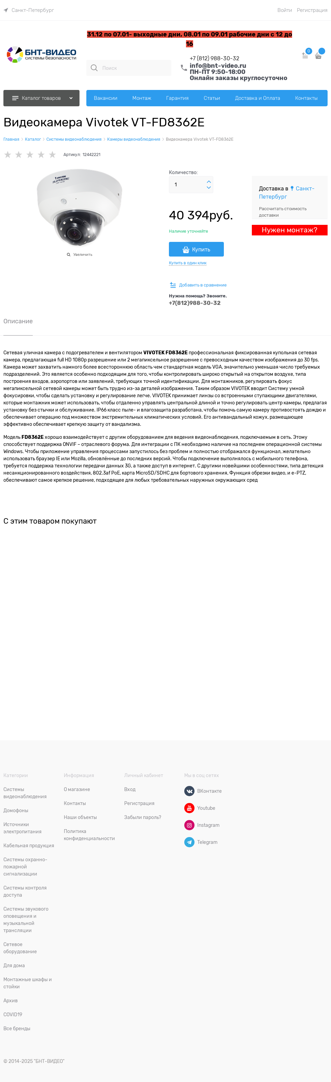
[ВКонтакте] (189, 791)
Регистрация (312, 10)
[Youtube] (189, 808)
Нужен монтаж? (289, 230)
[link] (28, 10)
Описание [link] (18, 321)
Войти (284, 10)
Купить (201, 250)
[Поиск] (94, 68)
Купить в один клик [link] (187, 263)
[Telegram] (189, 842)
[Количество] (191, 184)
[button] (209, 182)
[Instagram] (189, 825)
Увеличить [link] (82, 254)
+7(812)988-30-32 (195, 303)
